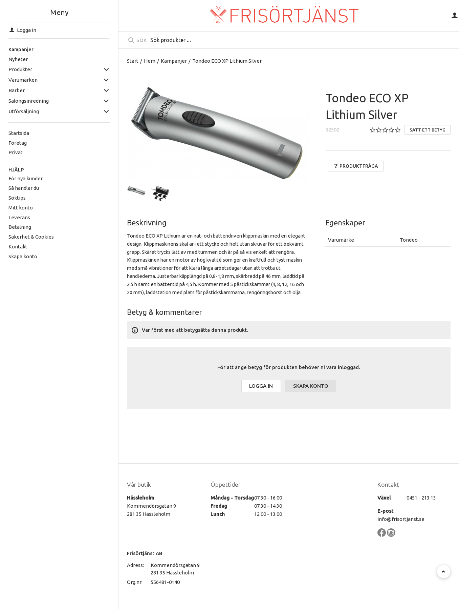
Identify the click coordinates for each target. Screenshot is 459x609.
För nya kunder (25, 178)
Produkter (20, 69)
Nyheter (18, 59)
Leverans (19, 217)
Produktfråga (355, 166)
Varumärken (23, 80)
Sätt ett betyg (427, 129)
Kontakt (17, 246)
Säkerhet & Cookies (31, 237)
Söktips (17, 198)
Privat (15, 152)
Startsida (18, 133)
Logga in (261, 386)
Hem (149, 61)
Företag (17, 143)
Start (132, 61)
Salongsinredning (28, 101)
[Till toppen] (443, 571)
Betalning (19, 227)
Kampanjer (21, 49)
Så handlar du (23, 188)
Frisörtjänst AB (144, 553)
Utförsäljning (23, 111)
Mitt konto (20, 207)
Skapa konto (22, 256)
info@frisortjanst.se (400, 519)
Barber (16, 90)
